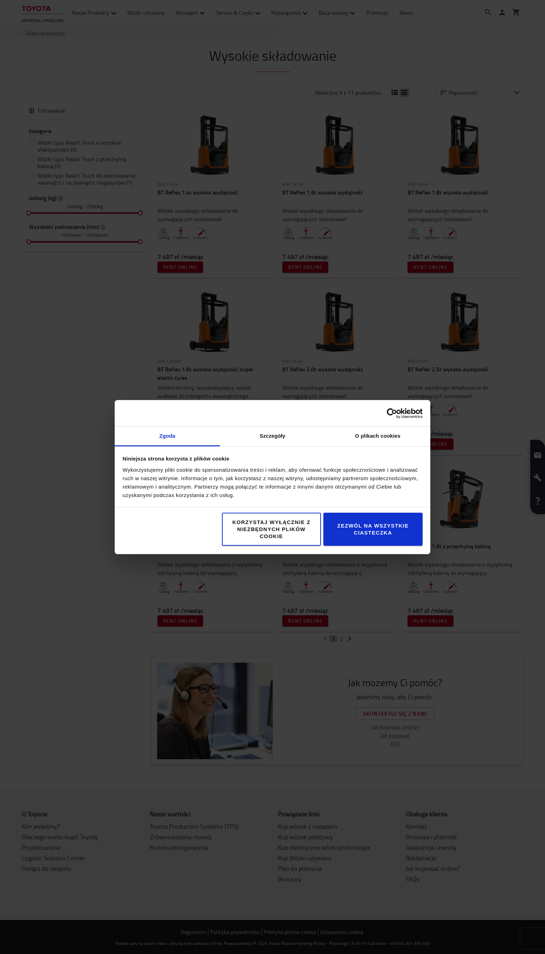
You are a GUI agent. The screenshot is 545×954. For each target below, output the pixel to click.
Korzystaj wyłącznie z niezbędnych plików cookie (271, 529)
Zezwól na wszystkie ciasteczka (373, 529)
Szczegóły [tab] (272, 436)
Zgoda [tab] (167, 436)
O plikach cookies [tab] (377, 436)
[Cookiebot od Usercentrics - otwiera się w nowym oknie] (392, 413)
